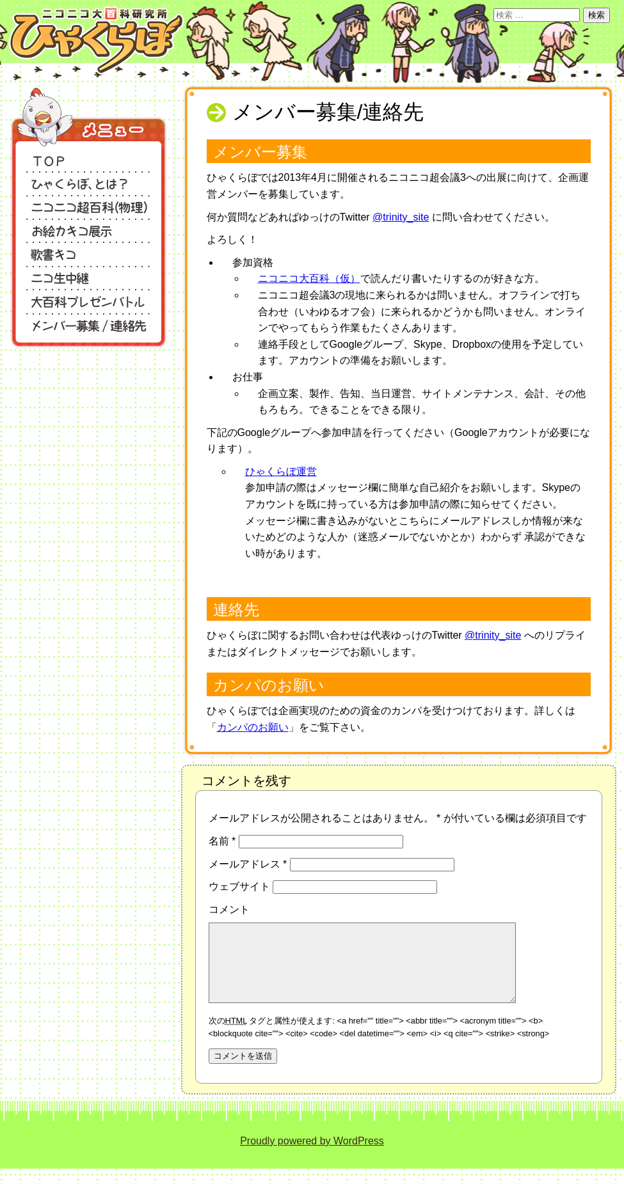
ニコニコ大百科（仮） (309, 278)
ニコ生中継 (89, 277)
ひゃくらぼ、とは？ (89, 182)
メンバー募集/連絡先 (89, 324)
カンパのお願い (253, 727)
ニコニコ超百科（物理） (89, 206)
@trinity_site (400, 217)
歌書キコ (89, 253)
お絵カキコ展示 (89, 230)
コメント (229, 909)
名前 (222, 841)
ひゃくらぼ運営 (281, 471)
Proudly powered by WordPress (312, 1156)
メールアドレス (248, 864)
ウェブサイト (239, 886)
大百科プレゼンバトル (89, 301)
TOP (89, 159)
